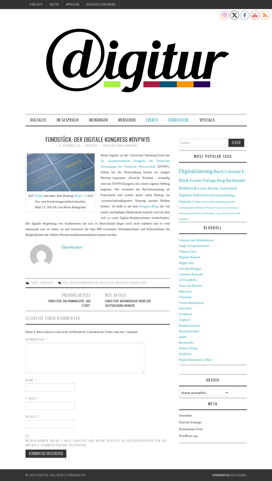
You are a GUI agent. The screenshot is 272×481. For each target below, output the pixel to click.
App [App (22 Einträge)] (218, 213)
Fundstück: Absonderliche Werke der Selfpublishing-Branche (128, 303)
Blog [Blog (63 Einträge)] (221, 180)
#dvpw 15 (80, 195)
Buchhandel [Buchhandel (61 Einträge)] (235, 180)
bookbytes (185, 314)
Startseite (36, 4)
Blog (66, 283)
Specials (207, 120)
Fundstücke (178, 120)
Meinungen (98, 120)
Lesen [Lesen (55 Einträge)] (202, 188)
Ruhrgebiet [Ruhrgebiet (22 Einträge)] (184, 219)
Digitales (38, 120)
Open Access (106, 283)
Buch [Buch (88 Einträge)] (219, 171)
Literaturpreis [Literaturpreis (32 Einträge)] (187, 207)
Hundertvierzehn (189, 325)
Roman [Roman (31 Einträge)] (210, 207)
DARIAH (185, 354)
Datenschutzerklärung (101, 4)
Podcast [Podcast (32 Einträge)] (200, 207)
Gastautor (91, 145)
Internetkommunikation (84, 283)
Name (31, 380)
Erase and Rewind (190, 285)
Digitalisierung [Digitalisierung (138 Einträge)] (196, 171)
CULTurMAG (188, 280)
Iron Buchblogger (190, 268)
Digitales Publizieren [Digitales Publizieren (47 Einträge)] (194, 195)
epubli (183, 337)
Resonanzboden (189, 331)
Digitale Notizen (189, 257)
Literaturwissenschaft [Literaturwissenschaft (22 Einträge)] (230, 213)
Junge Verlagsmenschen (194, 246)
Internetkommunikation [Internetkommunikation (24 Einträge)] (190, 213)
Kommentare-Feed (191, 429)
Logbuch (184, 319)
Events (152, 120)
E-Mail (32, 398)
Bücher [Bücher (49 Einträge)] (213, 188)
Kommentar (36, 339)
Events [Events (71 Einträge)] (196, 180)
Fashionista (220, 475)
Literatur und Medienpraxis (196, 240)
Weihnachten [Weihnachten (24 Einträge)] (209, 213)
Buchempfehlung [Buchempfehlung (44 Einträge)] (222, 195)
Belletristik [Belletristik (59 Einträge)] (188, 188)
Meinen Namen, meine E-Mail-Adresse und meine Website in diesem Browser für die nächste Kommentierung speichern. (96, 442)
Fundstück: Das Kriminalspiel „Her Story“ (69, 303)
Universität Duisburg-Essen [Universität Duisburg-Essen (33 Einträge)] (218, 201)
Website (32, 416)
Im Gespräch (68, 120)
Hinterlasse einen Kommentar (119, 145)
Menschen (127, 120)
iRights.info (186, 263)
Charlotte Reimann (191, 274)
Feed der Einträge (190, 422)
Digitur (54, 4)
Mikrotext (185, 291)
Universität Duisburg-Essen (131, 283)
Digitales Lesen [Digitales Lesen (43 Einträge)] (190, 201)
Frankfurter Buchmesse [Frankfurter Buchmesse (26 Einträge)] (227, 207)
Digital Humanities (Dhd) (195, 359)
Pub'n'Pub (185, 308)
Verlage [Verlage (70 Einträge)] (209, 180)
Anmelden (185, 415)
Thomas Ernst (188, 251)
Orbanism (185, 297)
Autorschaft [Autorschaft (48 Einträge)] (228, 188)
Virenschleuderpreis (191, 303)
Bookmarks (186, 342)
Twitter (39, 195)
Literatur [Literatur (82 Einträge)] (233, 171)
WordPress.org (188, 436)
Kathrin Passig (188, 348)
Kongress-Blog (148, 206)
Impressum (72, 4)
